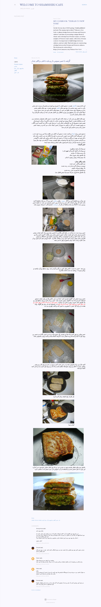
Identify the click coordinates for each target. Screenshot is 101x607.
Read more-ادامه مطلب (81, 51)
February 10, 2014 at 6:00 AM (43, 586)
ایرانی (15, 66)
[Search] (84, 5)
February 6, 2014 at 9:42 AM (42, 564)
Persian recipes (18, 64)
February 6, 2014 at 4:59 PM (42, 576)
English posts (24, 8)
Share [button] (54, 52)
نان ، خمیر (16, 72)
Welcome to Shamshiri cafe (41, 5)
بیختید (55, 201)
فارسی (32, 8)
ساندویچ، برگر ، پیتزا (19, 68)
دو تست (55, 204)
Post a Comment (36, 590)
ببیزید (63, 201)
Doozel (38, 547)
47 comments (60, 52)
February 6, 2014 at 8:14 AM (42, 543)
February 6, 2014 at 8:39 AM (42, 553)
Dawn (37, 558)
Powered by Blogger (50, 599)
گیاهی (15, 70)
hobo (37, 568)
